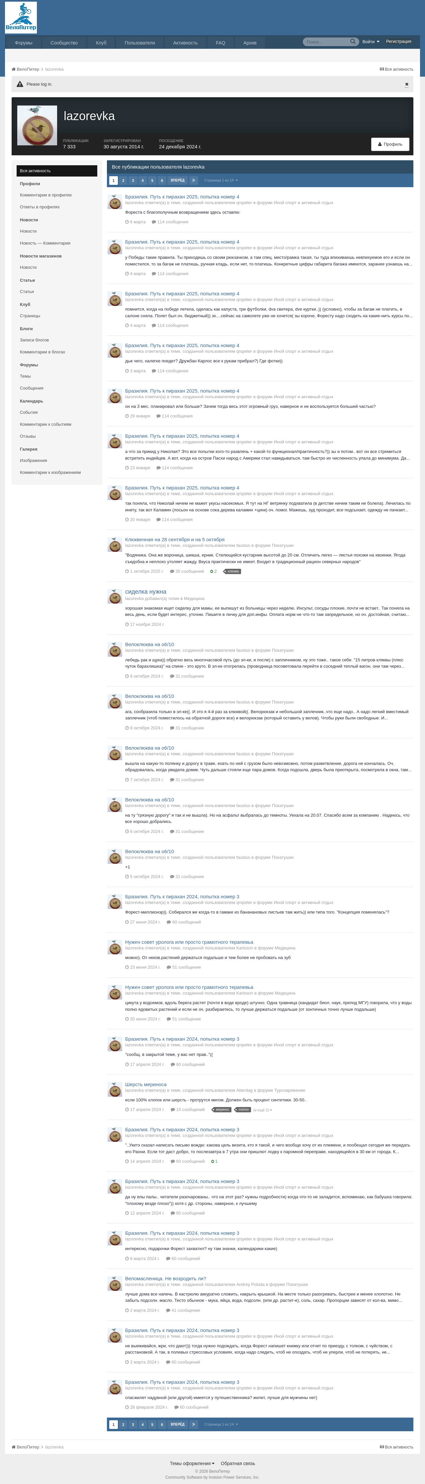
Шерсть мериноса (146, 1081)
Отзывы (28, 432)
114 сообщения (170, 218)
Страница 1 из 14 (221, 177)
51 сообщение (184, 964)
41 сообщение (183, 1306)
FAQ (220, 42)
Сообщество (64, 42)
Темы (25, 372)
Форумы (24, 42)
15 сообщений (188, 1106)
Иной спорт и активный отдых (303, 199)
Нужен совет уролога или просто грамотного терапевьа (189, 938)
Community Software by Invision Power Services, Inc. (212, 1474)
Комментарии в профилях (46, 191)
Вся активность (35, 167)
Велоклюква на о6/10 (149, 641)
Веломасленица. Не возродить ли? (165, 1275)
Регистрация (398, 41)
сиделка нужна (145, 588)
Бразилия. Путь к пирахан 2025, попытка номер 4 (182, 193)
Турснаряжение (289, 1086)
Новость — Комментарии (45, 239)
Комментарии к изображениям (50, 469)
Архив (249, 42)
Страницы (30, 312)
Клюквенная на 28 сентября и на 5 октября (174, 536)
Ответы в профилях (40, 203)
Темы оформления (192, 1460)
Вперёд (178, 177)
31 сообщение (187, 672)
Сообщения (31, 384)
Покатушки (283, 542)
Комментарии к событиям (45, 420)
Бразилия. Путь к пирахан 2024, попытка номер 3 (182, 893)
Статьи (27, 288)
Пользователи (140, 42)
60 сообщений (184, 918)
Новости (28, 227)
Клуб (101, 42)
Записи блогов (34, 336)
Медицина (194, 595)
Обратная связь (238, 1460)
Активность (185, 42)
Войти (371, 41)
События (29, 409)
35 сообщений (187, 568)
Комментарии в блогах (42, 348)
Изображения (33, 457)
